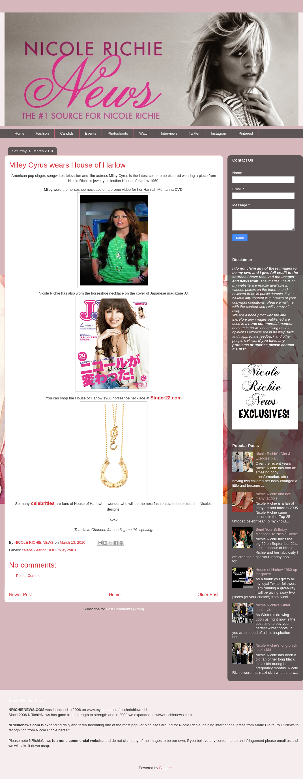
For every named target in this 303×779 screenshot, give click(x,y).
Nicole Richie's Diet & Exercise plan (273, 456)
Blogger (165, 768)
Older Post (207, 594)
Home (20, 133)
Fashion (42, 133)
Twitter (194, 133)
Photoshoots (118, 133)
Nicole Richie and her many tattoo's (273, 496)
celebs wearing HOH (39, 550)
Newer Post (20, 594)
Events (90, 133)
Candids (67, 133)
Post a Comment (30, 575)
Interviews (169, 133)
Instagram (219, 133)
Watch (144, 133)
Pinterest (245, 133)
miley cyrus (67, 550)
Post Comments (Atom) (125, 609)
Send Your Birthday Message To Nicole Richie (276, 531)
